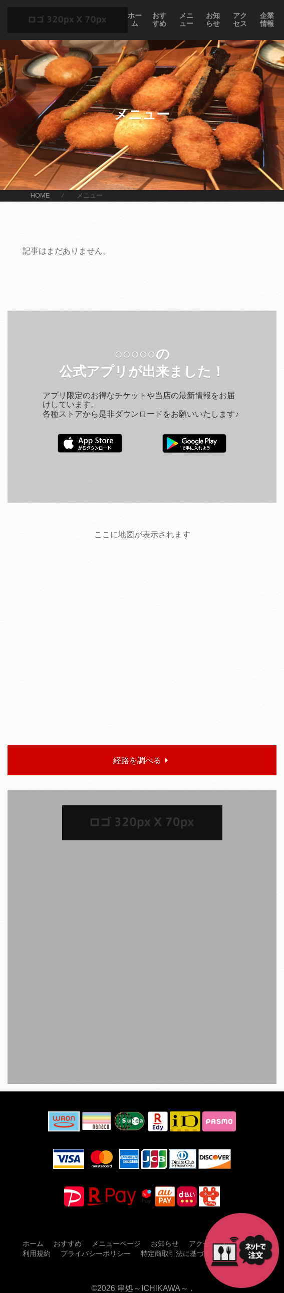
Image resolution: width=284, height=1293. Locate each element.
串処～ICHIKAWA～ (152, 1288)
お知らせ (213, 20)
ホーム (135, 20)
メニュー (186, 20)
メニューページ (116, 1243)
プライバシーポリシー (96, 1253)
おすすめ (159, 20)
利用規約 (37, 1253)
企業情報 (267, 20)
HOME (40, 195)
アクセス (240, 20)
